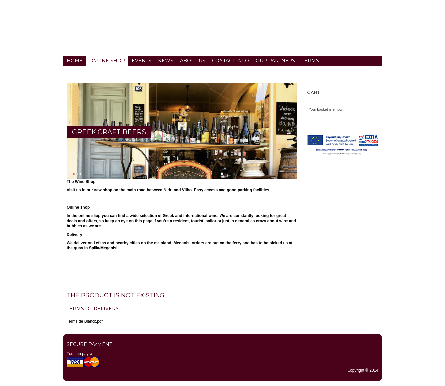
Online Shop (107, 61)
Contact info (230, 61)
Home (75, 61)
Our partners (275, 61)
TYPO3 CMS (222, 384)
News (165, 61)
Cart (313, 92)
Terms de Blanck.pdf (85, 321)
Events (141, 61)
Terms (310, 61)
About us (192, 61)
